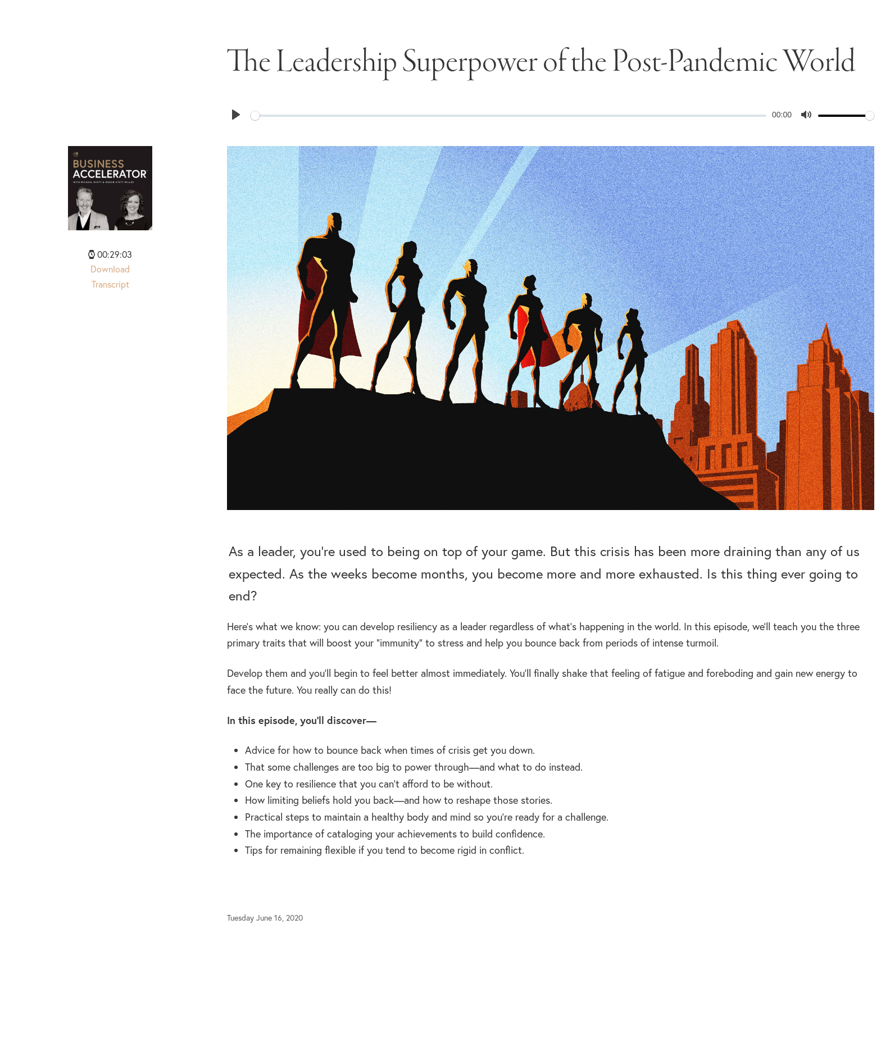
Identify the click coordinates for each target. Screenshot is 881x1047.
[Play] (236, 115)
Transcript (110, 284)
